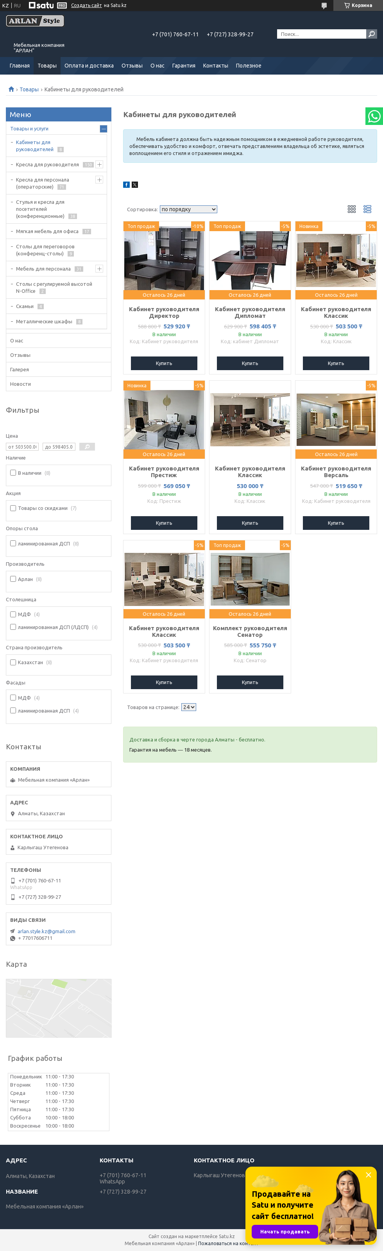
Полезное (248, 65)
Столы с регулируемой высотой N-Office (54, 287)
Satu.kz (227, 1236)
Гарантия (183, 65)
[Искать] (371, 34)
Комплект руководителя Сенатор (250, 631)
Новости (20, 384)
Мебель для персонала (43, 268)
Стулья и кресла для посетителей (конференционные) (40, 209)
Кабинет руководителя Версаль (336, 471)
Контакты (215, 65)
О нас (157, 65)
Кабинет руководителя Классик (336, 312)
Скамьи (25, 306)
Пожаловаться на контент (228, 1243)
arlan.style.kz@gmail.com (46, 931)
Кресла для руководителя (47, 164)
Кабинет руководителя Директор (164, 312)
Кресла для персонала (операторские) (42, 183)
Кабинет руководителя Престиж (164, 471)
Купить (164, 363)
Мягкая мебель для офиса (47, 231)
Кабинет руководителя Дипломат (250, 312)
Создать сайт (86, 5)
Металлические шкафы (44, 321)
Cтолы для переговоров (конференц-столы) (45, 250)
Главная (20, 65)
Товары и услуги (29, 128)
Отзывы (132, 65)
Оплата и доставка (89, 65)
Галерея (19, 369)
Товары (47, 65)
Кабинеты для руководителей (35, 145)
